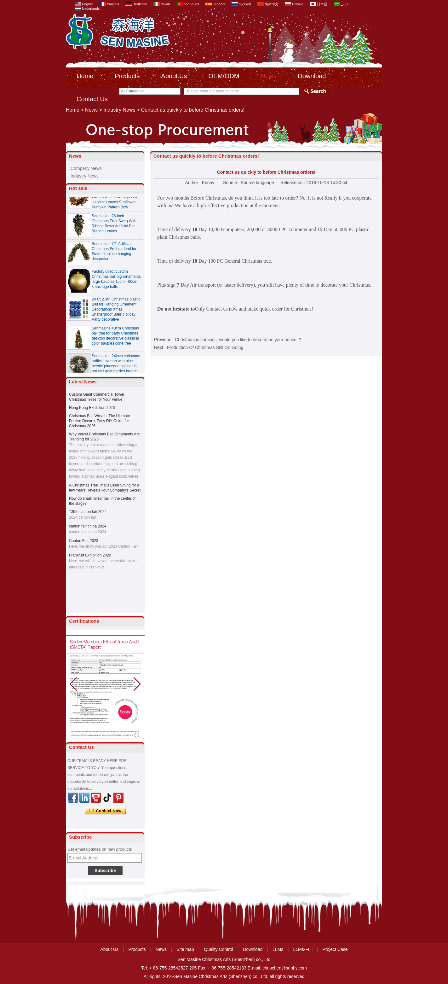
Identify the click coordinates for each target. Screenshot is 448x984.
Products (127, 76)
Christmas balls (184, 237)
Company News (86, 168)
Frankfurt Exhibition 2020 (90, 555)
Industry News (119, 110)
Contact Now (105, 811)
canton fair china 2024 (87, 526)
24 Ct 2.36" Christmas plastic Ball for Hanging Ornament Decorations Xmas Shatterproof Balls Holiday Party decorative (116, 311)
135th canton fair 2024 (87, 511)
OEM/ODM (224, 76)
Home (85, 76)
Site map (185, 949)
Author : (193, 182)
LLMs (278, 949)
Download (312, 76)
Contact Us (92, 99)
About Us (174, 76)
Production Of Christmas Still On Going (205, 347)
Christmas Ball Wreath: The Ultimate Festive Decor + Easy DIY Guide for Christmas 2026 (99, 421)
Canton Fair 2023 (83, 541)
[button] (137, 684)
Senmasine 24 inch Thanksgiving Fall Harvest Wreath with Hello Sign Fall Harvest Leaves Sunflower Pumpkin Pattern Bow (114, 198)
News (268, 76)
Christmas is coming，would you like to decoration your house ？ (238, 339)
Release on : (293, 182)
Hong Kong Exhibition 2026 (92, 407)
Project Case (334, 949)
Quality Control (218, 949)
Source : (232, 182)
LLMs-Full (303, 949)
